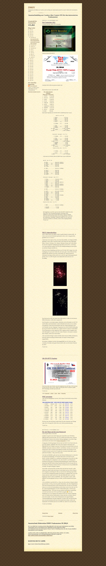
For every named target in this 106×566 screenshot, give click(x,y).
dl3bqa (59, 407)
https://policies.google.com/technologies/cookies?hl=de (40, 549)
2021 (31, 58)
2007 (31, 80)
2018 (31, 63)
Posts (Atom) (50, 530)
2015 (31, 68)
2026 (31, 29)
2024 (31, 32)
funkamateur (63, 407)
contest (55, 407)
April (32, 52)
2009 (31, 77)
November (33, 45)
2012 (31, 72)
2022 (31, 35)
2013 (31, 71)
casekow (51, 407)
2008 (31, 78)
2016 (31, 66)
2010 (31, 75)
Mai (31, 51)
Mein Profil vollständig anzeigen (34, 91)
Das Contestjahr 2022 (34, 38)
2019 (31, 61)
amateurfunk (47, 407)
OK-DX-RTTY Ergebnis (35, 42)
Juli (31, 49)
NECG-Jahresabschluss (34, 40)
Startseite (60, 527)
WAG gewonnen (33, 43)
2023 (31, 34)
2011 (31, 74)
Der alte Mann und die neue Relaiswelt (54, 446)
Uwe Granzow (33, 85)
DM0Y (31, 7)
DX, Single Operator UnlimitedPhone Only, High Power (48, 93)
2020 (31, 60)
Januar (32, 57)
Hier (29, 558)
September (33, 48)
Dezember (33, 37)
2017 (31, 64)
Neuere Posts (45, 527)
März (32, 54)
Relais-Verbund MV (61, 454)
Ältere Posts (75, 527)
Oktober (32, 46)
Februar (32, 55)
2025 (31, 31)
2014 (31, 69)
